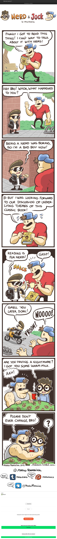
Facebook (24, 500)
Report (28, 509)
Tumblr (32, 500)
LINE (20, 500)
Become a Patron (28, 518)
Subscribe (29, 503)
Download (28, 527)
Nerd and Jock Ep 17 (7, 1)
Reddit (36, 500)
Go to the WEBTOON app (28, 537)
